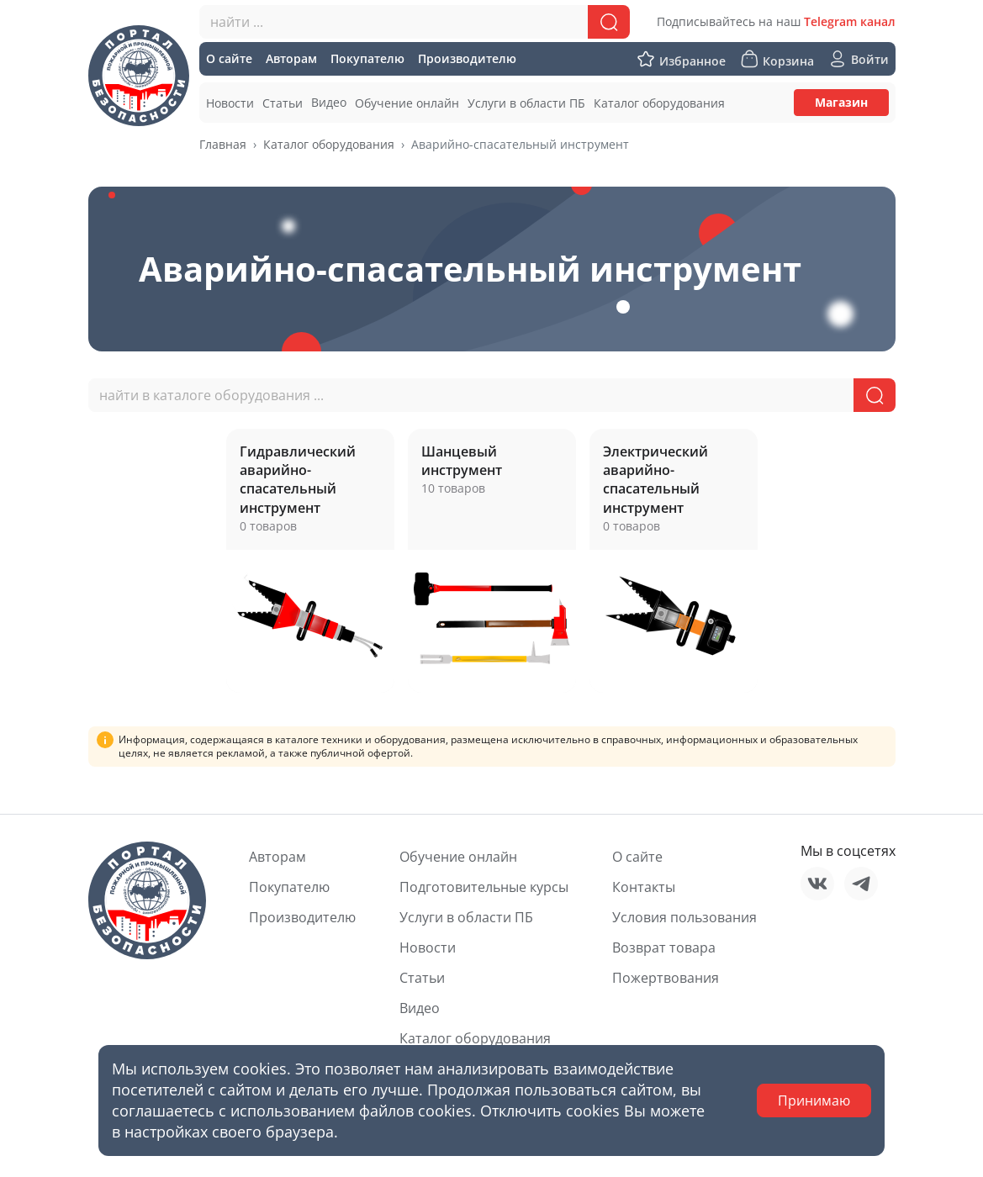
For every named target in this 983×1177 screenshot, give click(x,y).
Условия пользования (684, 917)
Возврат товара (664, 947)
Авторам (277, 856)
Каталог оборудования (328, 144)
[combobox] (414, 22)
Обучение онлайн (458, 856)
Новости (427, 947)
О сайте (637, 856)
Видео (419, 1008)
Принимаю (814, 1100)
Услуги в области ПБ (466, 917)
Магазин (841, 102)
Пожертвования (665, 978)
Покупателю (289, 887)
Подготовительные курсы (483, 887)
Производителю (302, 917)
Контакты (643, 887)
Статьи (422, 978)
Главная (222, 144)
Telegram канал (850, 21)
